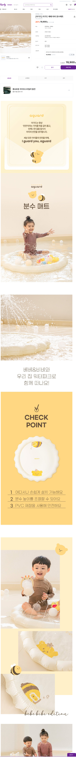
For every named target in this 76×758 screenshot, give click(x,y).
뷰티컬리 (16, 5)
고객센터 (74, 1)
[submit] (51, 5)
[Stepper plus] (73, 55)
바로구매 (68, 67)
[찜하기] (29, 57)
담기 (52, 67)
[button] (36, 90)
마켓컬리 (9, 5)
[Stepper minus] (70, 55)
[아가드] (41, 14)
